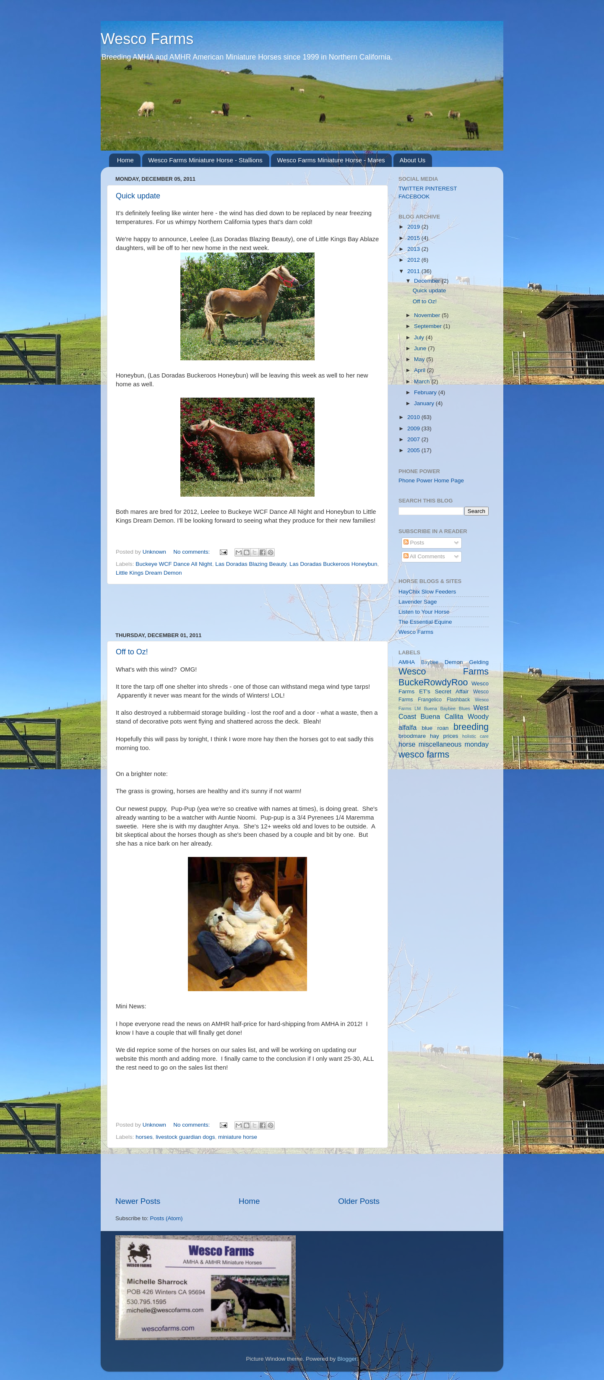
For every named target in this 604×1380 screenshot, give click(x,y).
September (428, 326)
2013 (414, 249)
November (428, 315)
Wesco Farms (147, 38)
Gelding (479, 662)
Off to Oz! (132, 652)
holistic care (475, 736)
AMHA (406, 662)
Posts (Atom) (166, 1218)
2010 (414, 417)
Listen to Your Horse (424, 612)
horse (407, 744)
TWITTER (411, 188)
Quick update (138, 196)
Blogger (347, 1359)
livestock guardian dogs (185, 1137)
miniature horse (237, 1137)
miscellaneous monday (454, 744)
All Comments (424, 556)
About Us (413, 160)
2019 (414, 227)
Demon (454, 662)
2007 (414, 439)
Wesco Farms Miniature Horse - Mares (331, 160)
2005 (414, 450)
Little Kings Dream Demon (149, 573)
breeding (471, 726)
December (428, 281)
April (420, 370)
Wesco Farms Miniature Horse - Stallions (205, 160)
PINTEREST (441, 188)
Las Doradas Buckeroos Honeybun (333, 564)
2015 (414, 238)
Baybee (429, 662)
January (425, 403)
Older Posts (359, 1201)
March (422, 381)
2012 (414, 260)
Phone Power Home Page (431, 480)
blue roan (435, 728)
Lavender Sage (417, 602)
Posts (414, 542)
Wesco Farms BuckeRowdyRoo (443, 676)
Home (125, 160)
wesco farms (423, 754)
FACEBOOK (414, 196)
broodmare (412, 736)
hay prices (444, 736)
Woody (478, 716)
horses (144, 1137)
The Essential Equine (425, 622)
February (426, 392)
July (420, 337)
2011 (414, 271)
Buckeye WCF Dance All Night (173, 564)
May (420, 359)
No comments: (192, 552)
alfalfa (407, 727)
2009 (414, 428)
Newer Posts (137, 1201)
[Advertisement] (247, 608)
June (421, 348)
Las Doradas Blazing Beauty (250, 564)
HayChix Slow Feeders (427, 591)
